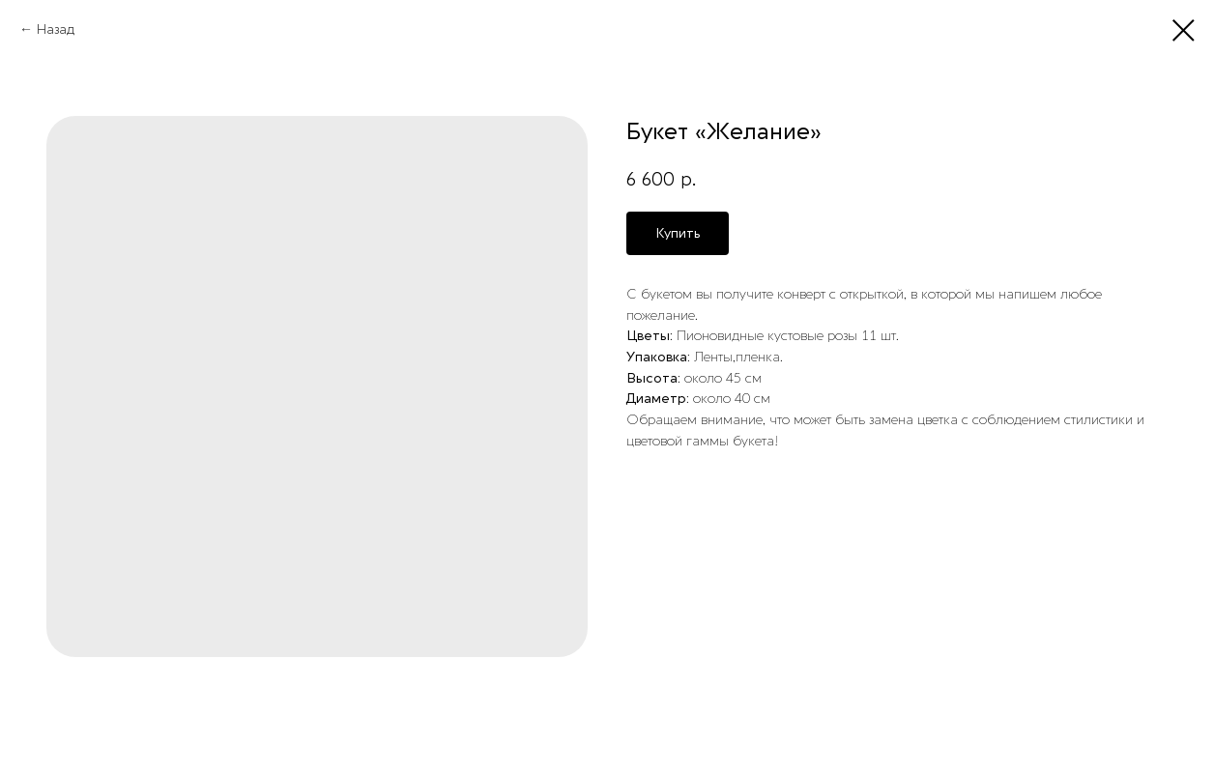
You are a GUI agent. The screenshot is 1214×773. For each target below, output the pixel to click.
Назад (55, 29)
